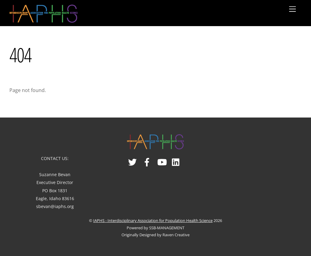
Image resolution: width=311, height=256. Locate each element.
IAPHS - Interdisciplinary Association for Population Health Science (153, 220)
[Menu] (292, 9)
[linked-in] (176, 159)
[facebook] (147, 159)
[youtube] (162, 159)
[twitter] (132, 159)
